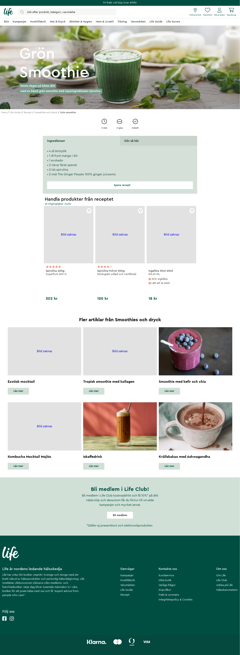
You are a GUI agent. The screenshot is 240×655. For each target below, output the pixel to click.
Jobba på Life (224, 585)
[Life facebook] (4, 622)
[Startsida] (8, 12)
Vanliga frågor (167, 585)
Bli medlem (120, 515)
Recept (28, 112)
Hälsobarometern (227, 590)
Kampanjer (127, 575)
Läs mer (18, 391)
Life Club (221, 580)
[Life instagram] (12, 622)
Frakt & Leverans (169, 594)
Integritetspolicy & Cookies (175, 599)
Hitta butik (165, 580)
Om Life (221, 575)
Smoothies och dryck (46, 112)
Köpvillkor (165, 590)
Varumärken (127, 585)
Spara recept (120, 185)
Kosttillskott (127, 580)
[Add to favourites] (89, 210)
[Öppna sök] (67, 12)
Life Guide (15, 112)
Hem (4, 112)
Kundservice (166, 575)
